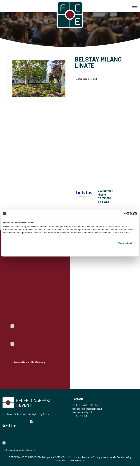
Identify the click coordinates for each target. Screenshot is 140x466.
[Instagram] (15, 421)
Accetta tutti (114, 251)
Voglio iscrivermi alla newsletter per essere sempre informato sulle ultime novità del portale (33, 333)
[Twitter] (9, 421)
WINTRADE (78, 460)
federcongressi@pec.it (82, 412)
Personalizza (70, 251)
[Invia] (133, 434)
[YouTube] (26, 421)
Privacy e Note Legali (103, 457)
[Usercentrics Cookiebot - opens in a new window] (123, 213)
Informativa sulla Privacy (28, 362)
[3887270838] (4, 6)
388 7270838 (79, 415)
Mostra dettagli (125, 243)
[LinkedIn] (20, 421)
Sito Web (103, 201)
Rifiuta (25, 251)
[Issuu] (33, 422)
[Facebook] (4, 421)
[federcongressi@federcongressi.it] (14, 6)
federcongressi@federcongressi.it (87, 408)
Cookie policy (124, 457)
